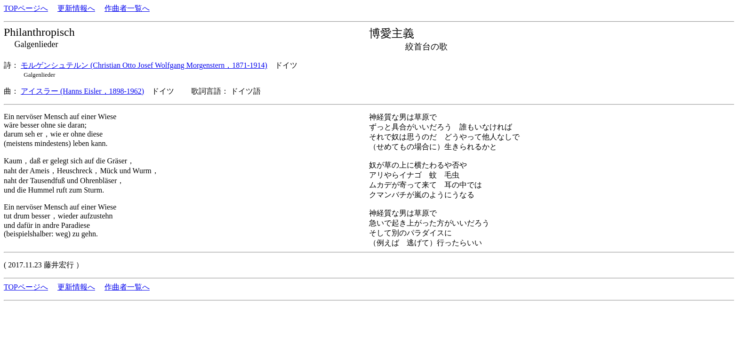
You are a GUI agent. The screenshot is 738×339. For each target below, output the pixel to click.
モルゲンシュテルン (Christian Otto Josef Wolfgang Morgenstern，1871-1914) (144, 65)
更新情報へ (76, 8)
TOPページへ (26, 8)
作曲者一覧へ (127, 8)
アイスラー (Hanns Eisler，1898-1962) (82, 91)
